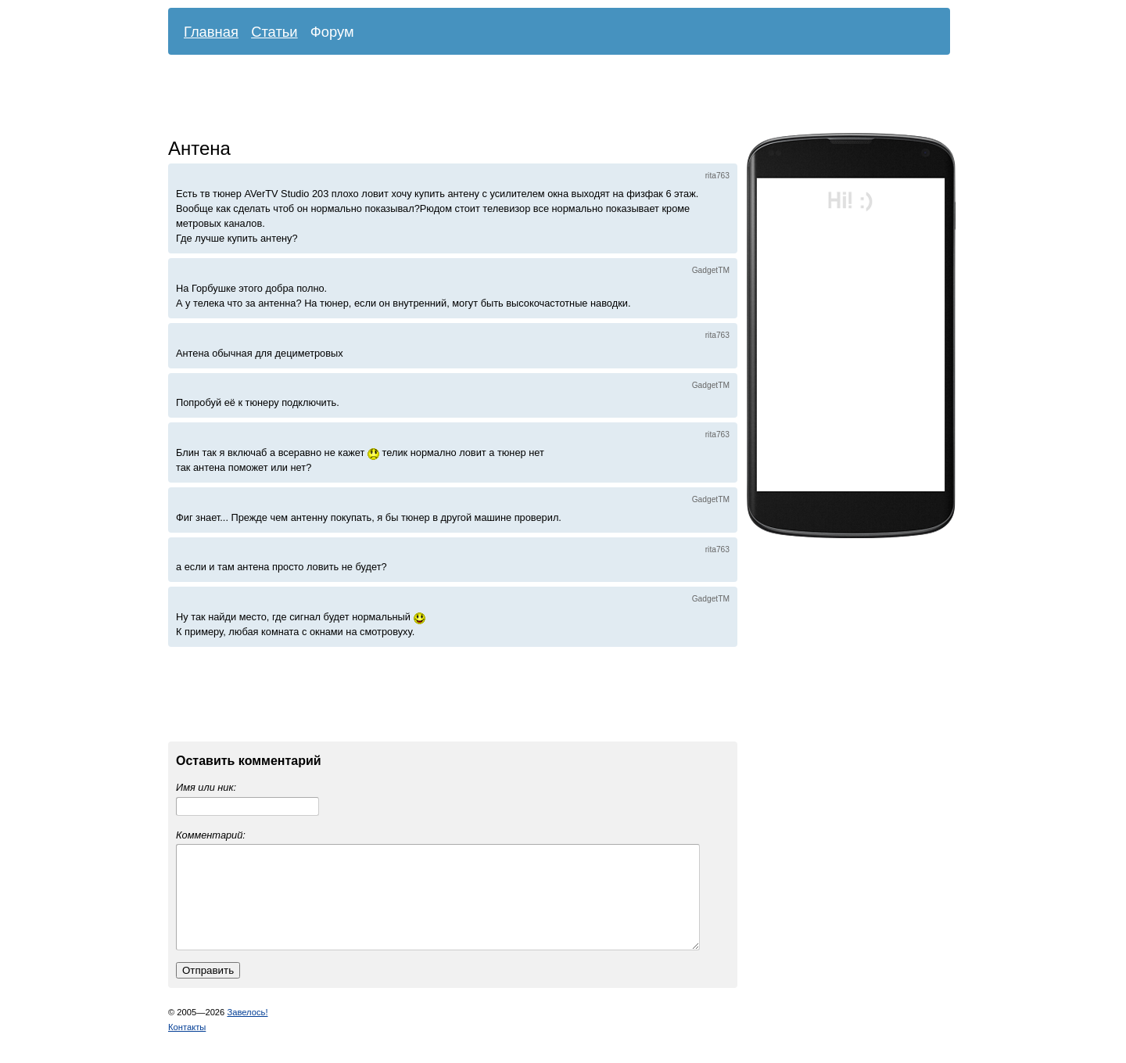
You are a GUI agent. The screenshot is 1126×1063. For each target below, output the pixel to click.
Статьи (274, 31)
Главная (211, 31)
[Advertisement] (547, 98)
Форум (332, 31)
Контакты (187, 1045)
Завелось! (247, 1031)
